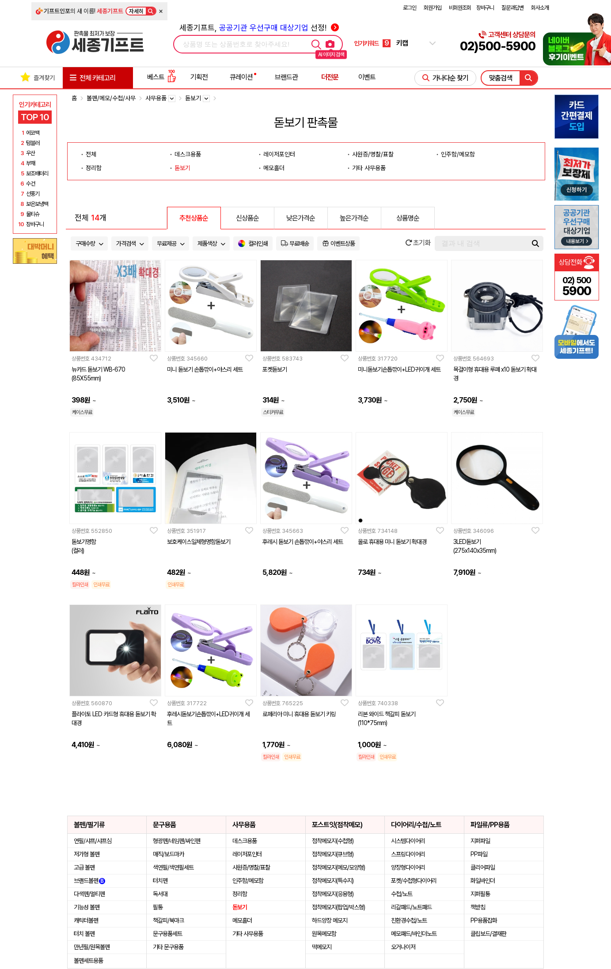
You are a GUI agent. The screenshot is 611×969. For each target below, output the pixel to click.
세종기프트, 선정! (259, 27)
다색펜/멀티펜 (89, 893)
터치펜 (160, 880)
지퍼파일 (480, 840)
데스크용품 (188, 154)
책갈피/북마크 (168, 920)
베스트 (161, 77)
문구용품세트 (167, 933)
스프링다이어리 (408, 854)
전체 (91, 154)
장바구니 (485, 7)
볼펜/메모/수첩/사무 (111, 98)
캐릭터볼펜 (86, 920)
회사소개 (540, 7)
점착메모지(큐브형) (332, 854)
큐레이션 (241, 77)
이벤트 (367, 77)
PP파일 (479, 854)
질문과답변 (512, 7)
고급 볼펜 (84, 867)
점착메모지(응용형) (332, 893)
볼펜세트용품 (88, 960)
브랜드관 (286, 77)
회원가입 (432, 7)
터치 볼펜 (84, 933)
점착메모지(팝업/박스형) (338, 907)
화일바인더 (483, 880)
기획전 (199, 77)
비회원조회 (460, 7)
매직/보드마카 (168, 854)
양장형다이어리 (408, 867)
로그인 (409, 7)
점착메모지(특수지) (332, 880)
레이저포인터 (279, 154)
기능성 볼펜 (86, 907)
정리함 (94, 167)
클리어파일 (483, 867)
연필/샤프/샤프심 (92, 840)
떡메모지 (321, 946)
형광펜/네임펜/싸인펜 (176, 840)
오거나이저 (403, 946)
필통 (158, 907)
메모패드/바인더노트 (413, 933)
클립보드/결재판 (488, 933)
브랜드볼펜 (89, 880)
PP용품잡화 (484, 920)
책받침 (478, 907)
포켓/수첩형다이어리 (413, 880)
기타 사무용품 (369, 167)
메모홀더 (274, 167)
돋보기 (182, 167)
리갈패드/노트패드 (411, 907)
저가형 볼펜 (86, 854)
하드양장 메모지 (329, 920)
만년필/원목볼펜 (92, 946)
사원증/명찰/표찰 (373, 154)
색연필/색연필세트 (173, 867)
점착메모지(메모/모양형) (338, 867)
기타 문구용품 (168, 946)
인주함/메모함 (458, 154)
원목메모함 (324, 933)
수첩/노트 (401, 893)
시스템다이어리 (408, 840)
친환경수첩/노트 (409, 920)
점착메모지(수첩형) (332, 840)
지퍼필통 (480, 893)
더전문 (329, 77)
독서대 (160, 893)
